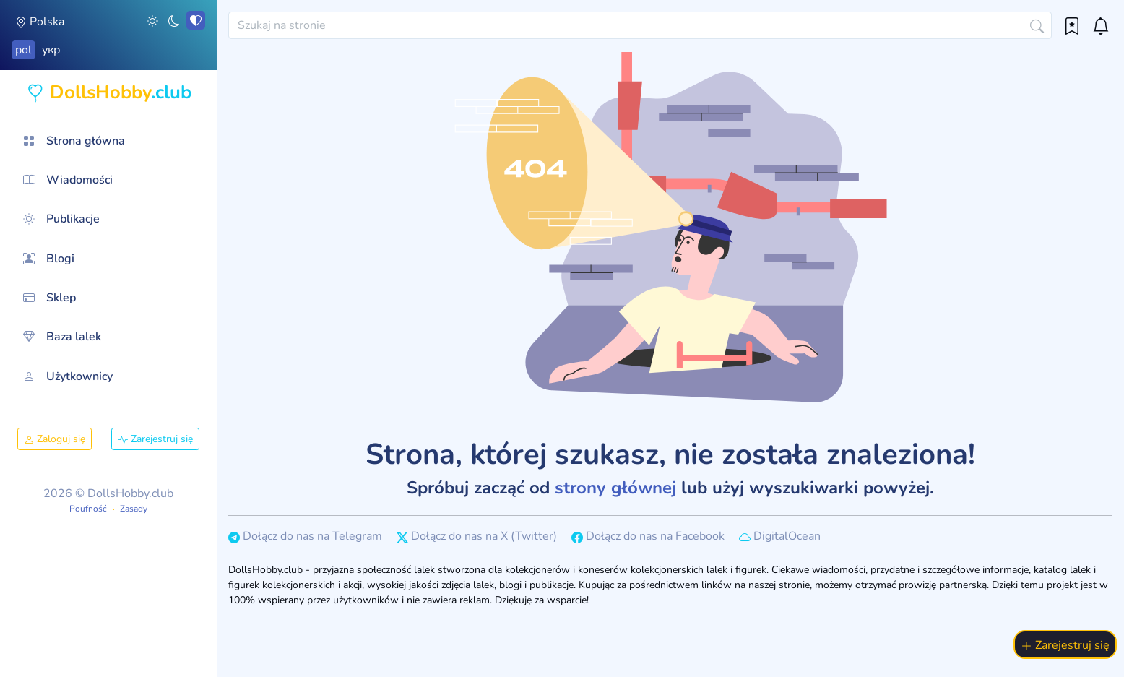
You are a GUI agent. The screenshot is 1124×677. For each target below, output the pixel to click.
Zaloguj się (54, 439)
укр (51, 50)
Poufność (88, 508)
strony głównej (615, 487)
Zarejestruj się (155, 439)
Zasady (133, 508)
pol (23, 50)
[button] (152, 20)
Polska (39, 22)
